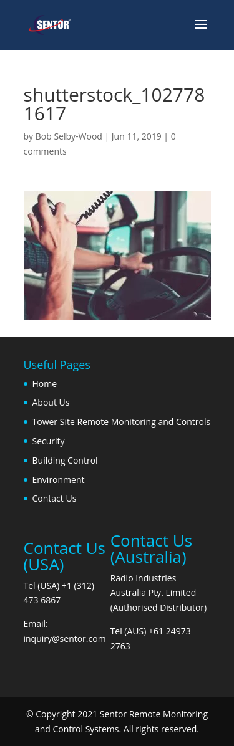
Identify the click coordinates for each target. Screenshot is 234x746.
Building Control (65, 460)
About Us (51, 402)
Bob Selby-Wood (69, 136)
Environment (58, 479)
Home (44, 384)
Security (48, 441)
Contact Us (54, 498)
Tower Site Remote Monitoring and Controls (121, 422)
